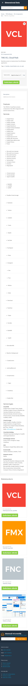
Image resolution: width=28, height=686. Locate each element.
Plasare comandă (6, 663)
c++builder (6, 66)
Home (2, 14)
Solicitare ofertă (11, 82)
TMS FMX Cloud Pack (8, 548)
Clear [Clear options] (24, 75)
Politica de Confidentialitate (9, 674)
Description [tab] (6, 94)
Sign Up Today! (21, 639)
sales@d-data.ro (8, 655)
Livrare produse (6, 665)
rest (18, 66)
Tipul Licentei (7, 75)
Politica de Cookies (7, 677)
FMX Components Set (7, 546)
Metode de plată (6, 666)
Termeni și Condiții (7, 675)
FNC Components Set (7, 582)
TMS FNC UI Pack (7, 583)
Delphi (15, 66)
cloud (11, 66)
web (23, 66)
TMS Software (9, 14)
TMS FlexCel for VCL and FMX (10, 510)
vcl (20, 66)
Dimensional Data (12, 2)
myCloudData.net (11, 429)
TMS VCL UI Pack (7, 621)
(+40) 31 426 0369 (6, 650)
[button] (24, 23)
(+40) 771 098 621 (7, 652)
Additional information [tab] (9, 97)
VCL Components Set (6, 54)
